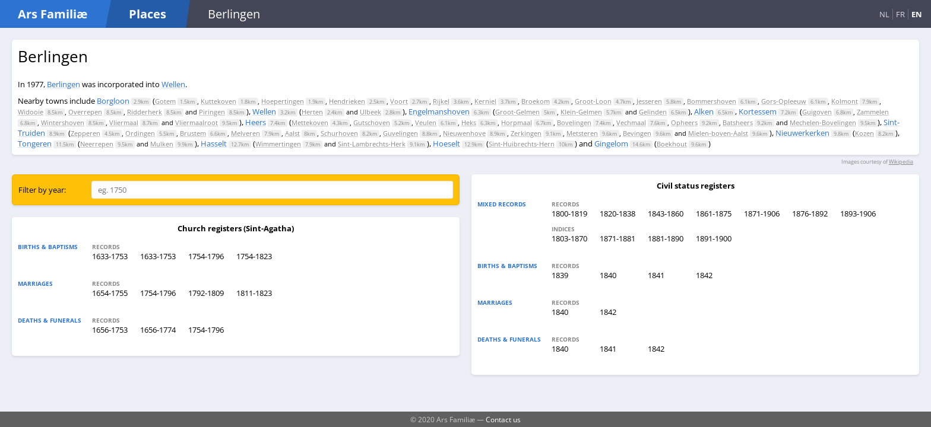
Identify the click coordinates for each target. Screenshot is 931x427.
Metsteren (582, 133)
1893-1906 (858, 213)
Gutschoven (371, 122)
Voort (399, 101)
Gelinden (653, 111)
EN (916, 14)
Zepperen (85, 133)
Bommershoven (711, 101)
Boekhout (672, 143)
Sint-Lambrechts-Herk (372, 143)
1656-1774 (158, 329)
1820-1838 (617, 213)
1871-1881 (617, 238)
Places (147, 14)
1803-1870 (569, 238)
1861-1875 (714, 213)
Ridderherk (144, 111)
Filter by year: (42, 189)
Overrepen (85, 111)
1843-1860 (665, 213)
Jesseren (649, 101)
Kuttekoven (218, 101)
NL (884, 14)
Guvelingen (400, 133)
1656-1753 (110, 329)
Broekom (535, 101)
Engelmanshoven (439, 111)
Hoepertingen (282, 101)
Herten (312, 111)
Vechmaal (631, 122)
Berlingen (63, 84)
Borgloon (113, 100)
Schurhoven (339, 133)
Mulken (161, 143)
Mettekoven (310, 122)
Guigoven (817, 111)
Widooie (30, 111)
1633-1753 (110, 256)
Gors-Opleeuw (783, 101)
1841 (656, 275)
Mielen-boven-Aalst (718, 133)
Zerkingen (526, 133)
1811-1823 (254, 293)
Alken (704, 111)
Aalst (292, 133)
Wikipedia (901, 161)
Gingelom (611, 143)
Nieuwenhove (464, 133)
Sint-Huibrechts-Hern (522, 143)
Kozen (864, 133)
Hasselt (214, 143)
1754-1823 (254, 256)
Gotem (165, 101)
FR (900, 14)
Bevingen (637, 133)
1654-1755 (110, 293)
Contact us (503, 419)
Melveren (245, 133)
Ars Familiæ (52, 14)
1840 (608, 275)
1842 (704, 275)
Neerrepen (96, 143)
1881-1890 (665, 238)
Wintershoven (62, 122)
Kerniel (485, 101)
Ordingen (140, 133)
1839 (560, 275)
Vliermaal (123, 122)
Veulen (425, 122)
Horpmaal (516, 122)
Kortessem (758, 111)
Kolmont (844, 101)
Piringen (212, 111)
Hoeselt (446, 143)
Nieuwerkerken (802, 133)
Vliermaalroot (196, 122)
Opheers (684, 122)
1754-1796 (206, 256)
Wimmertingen (278, 143)
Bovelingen (574, 122)
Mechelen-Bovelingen (823, 122)
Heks (468, 122)
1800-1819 (569, 213)
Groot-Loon (593, 101)
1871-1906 (762, 213)
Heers (255, 122)
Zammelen (873, 111)
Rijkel (441, 101)
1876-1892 (810, 213)
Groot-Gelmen (517, 111)
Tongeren (35, 143)
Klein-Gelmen (581, 111)
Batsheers (738, 122)
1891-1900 (714, 238)
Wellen (173, 84)
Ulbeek (370, 111)
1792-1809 (206, 293)
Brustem (193, 133)
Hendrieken (347, 101)
